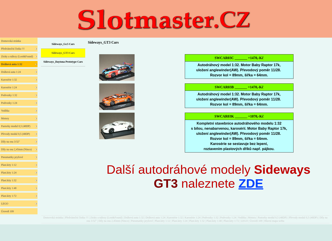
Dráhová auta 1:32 (134, 217)
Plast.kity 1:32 (197, 220)
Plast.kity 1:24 (179, 220)
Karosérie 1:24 (192, 217)
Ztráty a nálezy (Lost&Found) (106, 217)
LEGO (244, 220)
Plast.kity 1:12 (162, 220)
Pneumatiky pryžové (142, 220)
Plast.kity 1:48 (214, 220)
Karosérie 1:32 (175, 217)
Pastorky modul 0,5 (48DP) (272, 217)
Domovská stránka (53, 217)
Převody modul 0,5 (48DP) (303, 217)
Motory (252, 217)
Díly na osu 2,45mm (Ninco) (113, 220)
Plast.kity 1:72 (231, 220)
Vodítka (242, 217)
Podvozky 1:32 (210, 217)
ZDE (250, 183)
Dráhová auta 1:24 (155, 217)
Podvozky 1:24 (228, 217)
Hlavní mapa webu (274, 220)
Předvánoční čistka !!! (77, 217)
